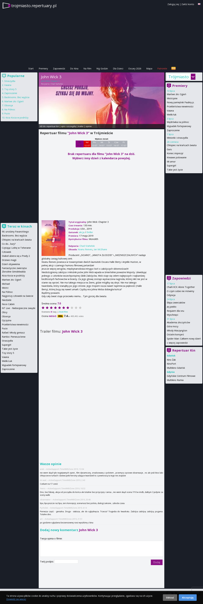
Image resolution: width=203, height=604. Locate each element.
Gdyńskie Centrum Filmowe (181, 375)
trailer (81, 126)
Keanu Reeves (85, 249)
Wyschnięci (172, 314)
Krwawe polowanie (177, 157)
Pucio (7, 113)
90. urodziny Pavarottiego (15, 231)
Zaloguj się (173, 4)
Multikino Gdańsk (176, 367)
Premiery (43, 68)
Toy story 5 (10, 89)
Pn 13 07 (94, 144)
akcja (81, 232)
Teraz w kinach (19, 226)
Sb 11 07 (79, 144)
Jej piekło (171, 306)
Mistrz (5, 287)
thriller (89, 232)
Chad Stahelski (56, 84)
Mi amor (171, 161)
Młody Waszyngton (177, 330)
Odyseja (171, 295)
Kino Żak (171, 359)
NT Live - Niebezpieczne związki (18, 308)
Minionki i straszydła (177, 137)
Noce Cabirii (8, 304)
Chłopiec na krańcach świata (181, 145)
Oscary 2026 (134, 68)
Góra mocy (172, 326)
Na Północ (9, 109)
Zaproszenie (173, 130)
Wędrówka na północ (178, 122)
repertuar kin (52, 126)
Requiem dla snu (175, 310)
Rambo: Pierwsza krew (13, 336)
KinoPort (171, 363)
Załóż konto (187, 4)
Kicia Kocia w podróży (17, 117)
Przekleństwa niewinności (180, 106)
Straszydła (9, 81)
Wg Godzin (102, 68)
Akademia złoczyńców (178, 322)
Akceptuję (187, 597)
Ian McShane (100, 249)
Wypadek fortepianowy (179, 126)
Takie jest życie (175, 169)
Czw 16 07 (116, 144)
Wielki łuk (171, 114)
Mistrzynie (172, 98)
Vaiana (170, 110)
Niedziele (6, 300)
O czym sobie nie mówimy (180, 291)
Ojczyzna (6, 320)
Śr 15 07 (109, 144)
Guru (169, 149)
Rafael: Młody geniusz (13, 332)
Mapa (149, 68)
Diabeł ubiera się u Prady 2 (16, 255)
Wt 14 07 (102, 144)
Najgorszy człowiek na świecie (17, 295)
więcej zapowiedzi (178, 342)
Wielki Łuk (7, 360)
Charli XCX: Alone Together (181, 287)
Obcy (4, 312)
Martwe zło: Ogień (176, 94)
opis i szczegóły (68, 126)
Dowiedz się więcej (16, 599)
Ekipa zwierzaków (176, 302)
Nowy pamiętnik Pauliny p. (180, 102)
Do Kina (74, 68)
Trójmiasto (178, 77)
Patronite (162, 68)
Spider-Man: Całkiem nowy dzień (184, 338)
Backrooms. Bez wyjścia (16, 97)
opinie (89, 126)
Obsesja (8, 105)
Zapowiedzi (59, 68)
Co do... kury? (9, 243)
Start (31, 68)
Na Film (87, 68)
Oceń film (63, 312)
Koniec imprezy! (175, 153)
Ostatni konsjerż (175, 334)
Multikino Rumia (175, 380)
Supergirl (171, 165)
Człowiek (6, 251)
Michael (6, 283)
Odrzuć (170, 597)
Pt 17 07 (123, 144)
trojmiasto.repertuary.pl (33, 5)
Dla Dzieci (118, 68)
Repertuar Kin (183, 350)
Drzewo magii (9, 260)
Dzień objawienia (11, 264)
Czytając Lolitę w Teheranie (16, 247)
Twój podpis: (47, 561)
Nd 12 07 (87, 144)
